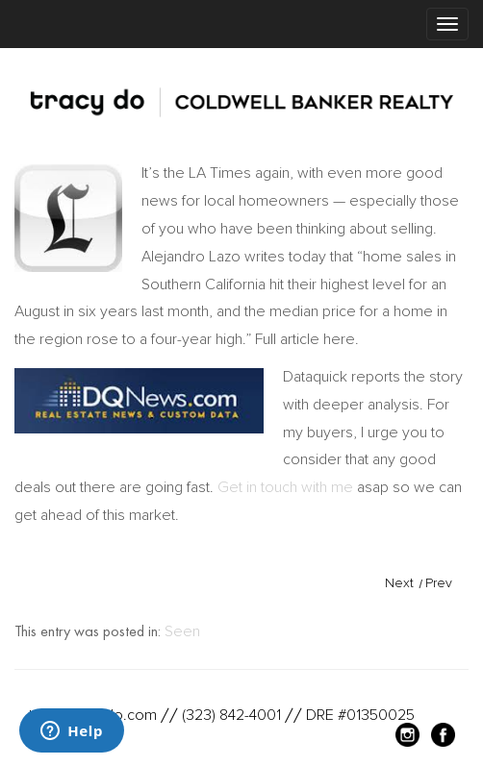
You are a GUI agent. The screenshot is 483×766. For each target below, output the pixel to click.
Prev (438, 583)
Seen (182, 631)
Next (399, 583)
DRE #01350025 (360, 715)
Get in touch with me (285, 487)
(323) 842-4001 (231, 715)
